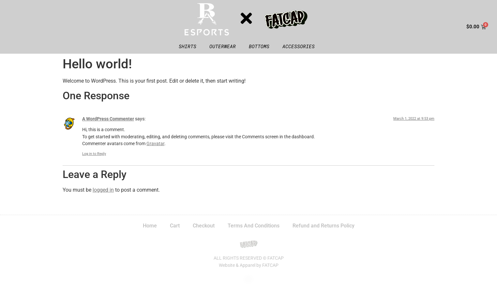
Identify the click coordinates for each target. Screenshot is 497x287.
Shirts (187, 46)
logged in (103, 190)
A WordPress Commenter (108, 119)
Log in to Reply (94, 154)
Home (150, 226)
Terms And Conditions (253, 226)
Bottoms (259, 46)
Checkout (204, 226)
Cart (175, 226)
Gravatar (155, 143)
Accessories (298, 46)
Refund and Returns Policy (323, 226)
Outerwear (222, 46)
